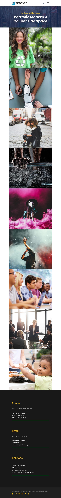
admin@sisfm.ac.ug (18, 440)
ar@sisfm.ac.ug (17, 442)
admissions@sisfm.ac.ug (20, 445)
